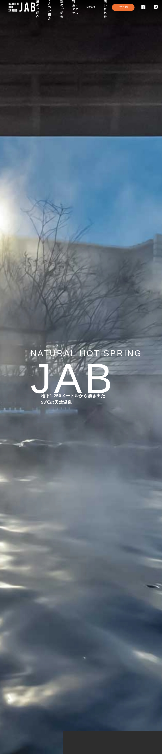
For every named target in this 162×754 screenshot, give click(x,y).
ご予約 (123, 7)
